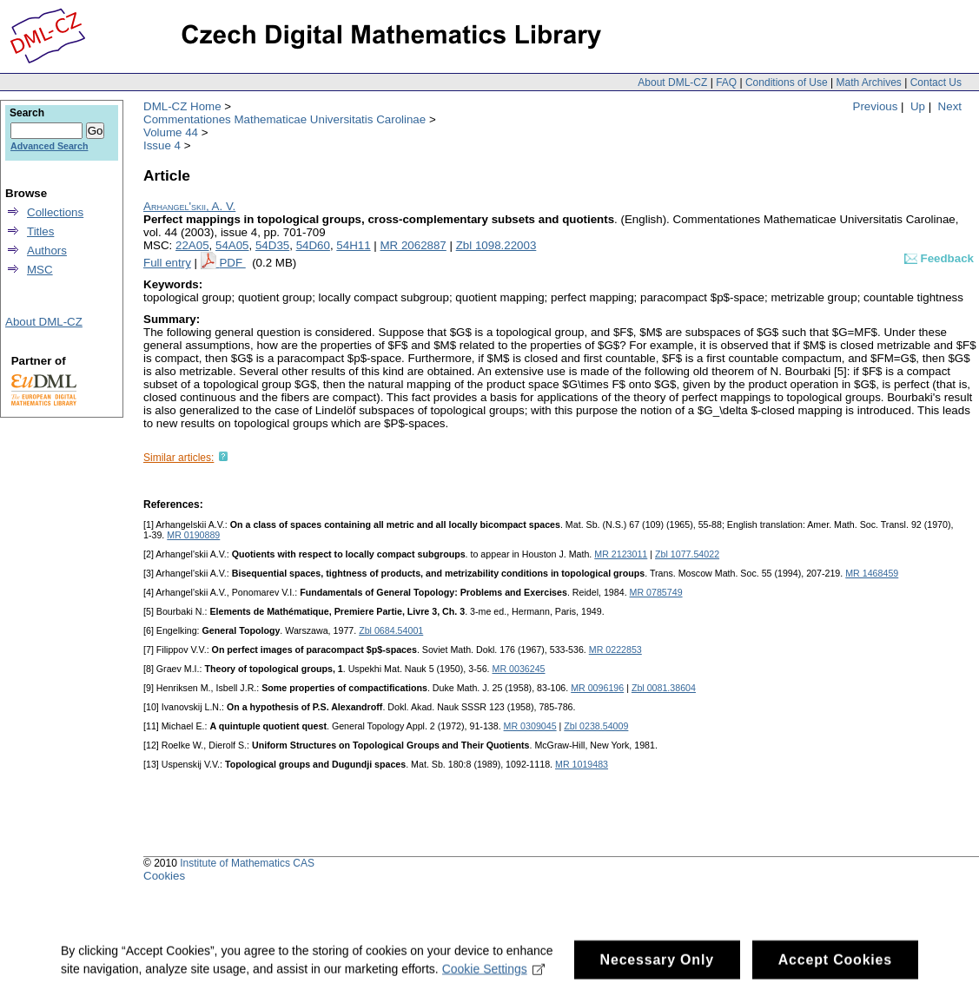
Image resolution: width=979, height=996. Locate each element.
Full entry (167, 262)
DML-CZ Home (182, 106)
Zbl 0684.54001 (391, 630)
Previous (875, 106)
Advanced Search (49, 146)
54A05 (232, 245)
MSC (40, 269)
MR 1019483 (581, 764)
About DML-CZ (672, 82)
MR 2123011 (620, 554)
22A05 (192, 245)
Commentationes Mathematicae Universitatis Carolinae (284, 119)
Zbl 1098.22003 (496, 245)
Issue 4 (162, 145)
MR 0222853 (615, 649)
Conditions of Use (786, 82)
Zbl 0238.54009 (596, 726)
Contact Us (936, 82)
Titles (40, 231)
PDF (232, 262)
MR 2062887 (413, 245)
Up (917, 106)
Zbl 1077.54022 (687, 554)
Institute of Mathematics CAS (247, 863)
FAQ (726, 82)
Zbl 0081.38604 (664, 688)
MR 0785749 (656, 592)
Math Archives (868, 82)
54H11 (353, 245)
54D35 (272, 245)
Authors (47, 250)
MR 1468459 (871, 573)
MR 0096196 (597, 688)
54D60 (313, 245)
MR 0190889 (193, 535)
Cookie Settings (494, 976)
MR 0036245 (519, 668)
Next (950, 106)
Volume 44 (170, 132)
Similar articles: (178, 458)
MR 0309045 (530, 726)
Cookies (164, 875)
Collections (55, 212)
